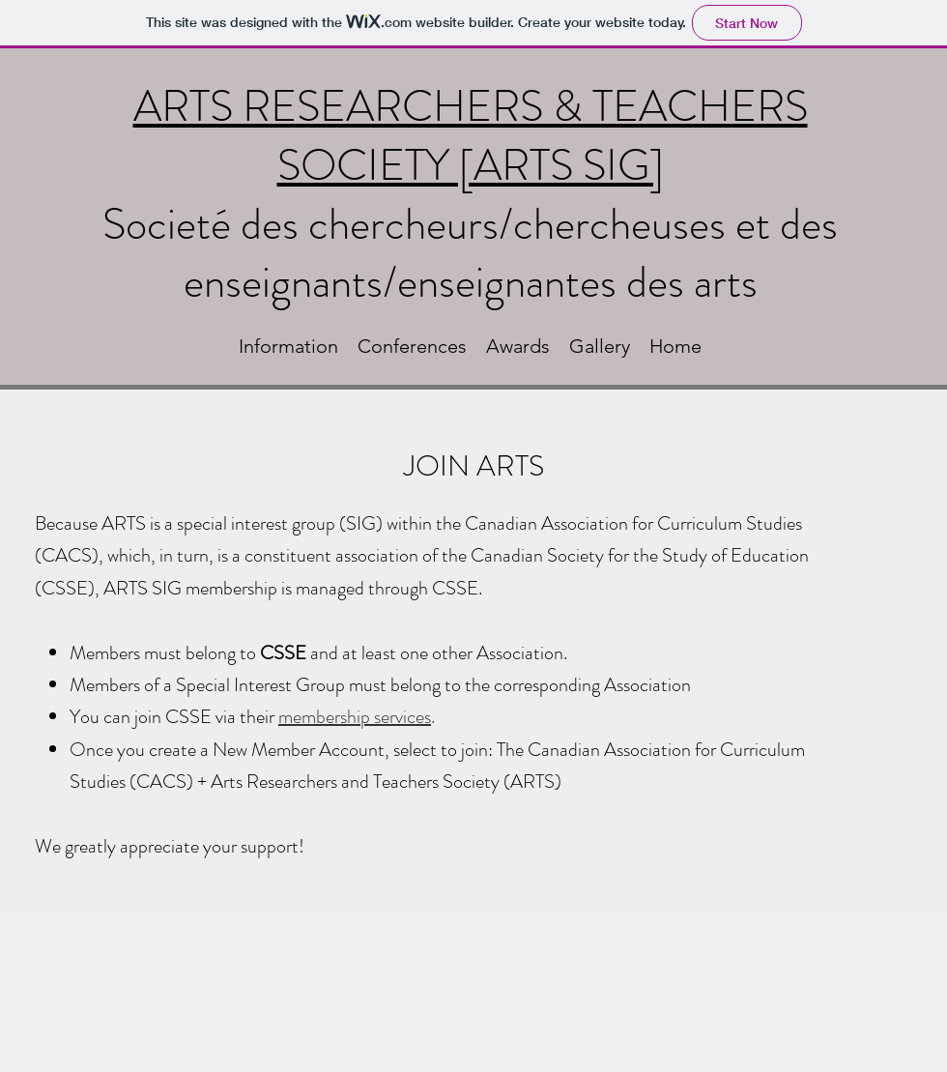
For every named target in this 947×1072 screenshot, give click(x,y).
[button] (288, 346)
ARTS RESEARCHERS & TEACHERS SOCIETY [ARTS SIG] (470, 135)
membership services (354, 717)
